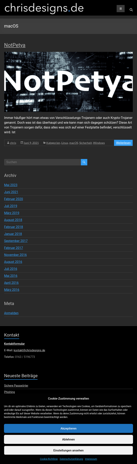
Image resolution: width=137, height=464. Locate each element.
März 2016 (11, 290)
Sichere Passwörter (16, 385)
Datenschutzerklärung (71, 462)
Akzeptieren (68, 431)
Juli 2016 (10, 269)
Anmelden (11, 313)
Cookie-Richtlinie (49, 462)
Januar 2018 (13, 234)
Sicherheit (85, 142)
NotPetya (15, 45)
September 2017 (16, 241)
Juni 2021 (11, 192)
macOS (73, 142)
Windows (99, 142)
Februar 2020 (13, 199)
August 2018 (13, 220)
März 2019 (11, 213)
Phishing (9, 392)
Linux (64, 142)
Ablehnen (68, 442)
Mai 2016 (11, 276)
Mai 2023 (11, 185)
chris (13, 142)
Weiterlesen (123, 142)
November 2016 (15, 255)
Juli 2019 (10, 206)
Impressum (91, 462)
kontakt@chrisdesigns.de (29, 350)
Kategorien (53, 142)
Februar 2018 (13, 227)
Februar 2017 (13, 248)
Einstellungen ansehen (68, 453)
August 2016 (13, 262)
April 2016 (11, 283)
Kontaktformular (14, 343)
